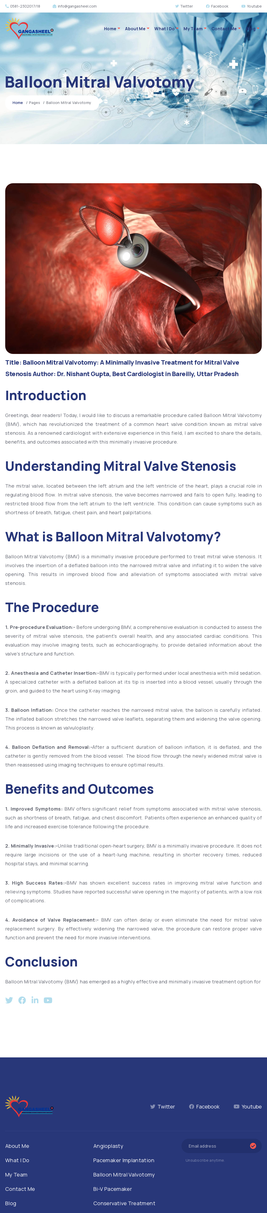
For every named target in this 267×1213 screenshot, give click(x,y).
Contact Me (224, 29)
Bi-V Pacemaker (112, 1188)
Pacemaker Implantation (123, 1160)
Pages (34, 102)
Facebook (217, 6)
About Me (135, 29)
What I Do (164, 29)
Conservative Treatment (124, 1203)
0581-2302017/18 (22, 6)
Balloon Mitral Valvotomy (124, 1174)
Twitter (184, 6)
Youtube (251, 6)
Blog (251, 29)
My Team (193, 29)
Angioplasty (108, 1145)
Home (110, 29)
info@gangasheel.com (75, 6)
